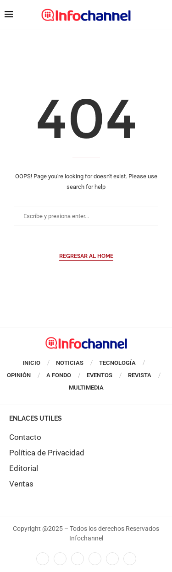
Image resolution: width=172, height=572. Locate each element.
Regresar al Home (86, 256)
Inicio (31, 362)
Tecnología (117, 362)
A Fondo (58, 375)
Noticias (69, 362)
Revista (139, 375)
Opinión (19, 375)
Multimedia (86, 387)
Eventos (99, 375)
